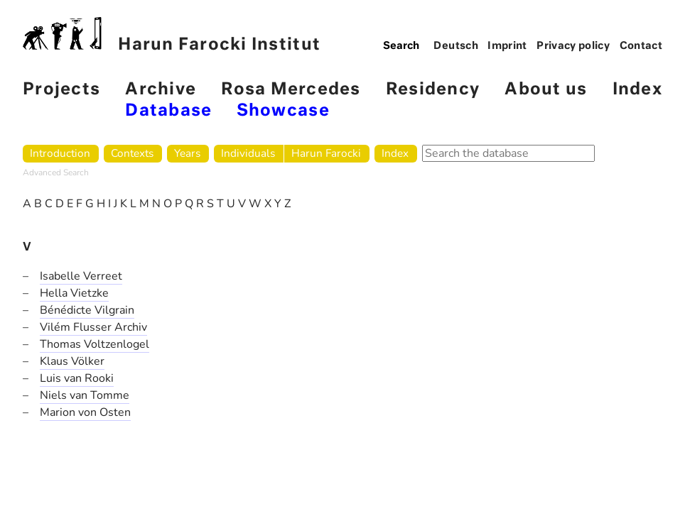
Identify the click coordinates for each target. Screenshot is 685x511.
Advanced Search (56, 172)
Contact (641, 46)
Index (637, 90)
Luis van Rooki (77, 378)
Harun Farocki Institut (171, 35)
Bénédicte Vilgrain (87, 310)
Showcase (283, 111)
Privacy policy (573, 46)
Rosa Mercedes (290, 90)
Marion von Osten (85, 412)
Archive (160, 90)
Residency (433, 90)
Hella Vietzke (74, 293)
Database (168, 111)
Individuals (248, 152)
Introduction (60, 152)
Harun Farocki (326, 152)
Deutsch (455, 46)
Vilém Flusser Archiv (93, 327)
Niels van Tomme (84, 395)
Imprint (507, 46)
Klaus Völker (72, 361)
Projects (61, 90)
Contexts (132, 152)
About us (546, 90)
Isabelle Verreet (81, 276)
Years (187, 152)
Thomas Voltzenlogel (94, 344)
